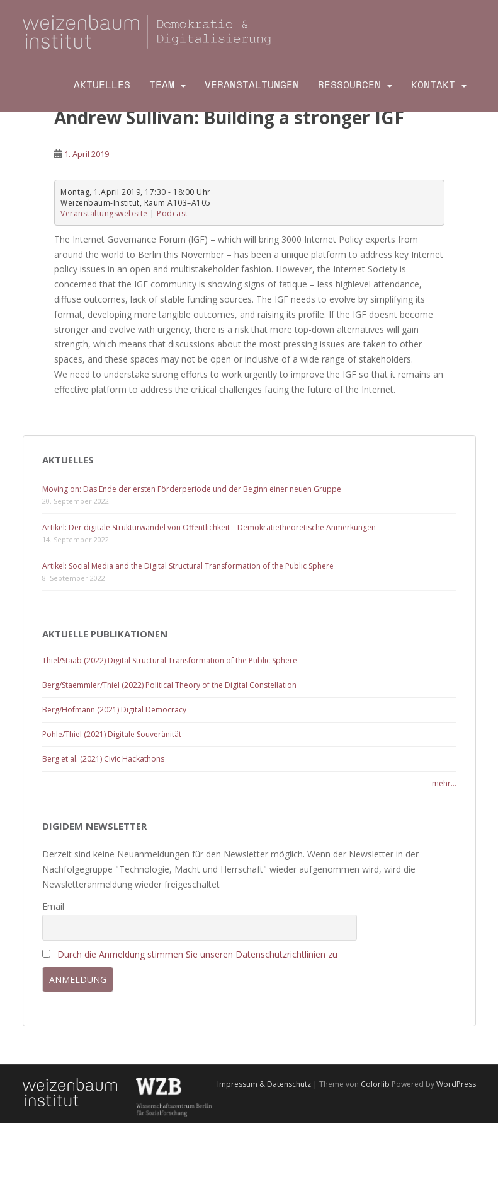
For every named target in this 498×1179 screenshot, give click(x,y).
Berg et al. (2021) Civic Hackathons (103, 758)
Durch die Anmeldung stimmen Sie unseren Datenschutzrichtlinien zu (197, 954)
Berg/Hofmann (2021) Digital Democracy (114, 709)
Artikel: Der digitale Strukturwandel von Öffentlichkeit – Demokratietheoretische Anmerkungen (209, 527)
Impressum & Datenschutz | (268, 1084)
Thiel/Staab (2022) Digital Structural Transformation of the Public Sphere (169, 660)
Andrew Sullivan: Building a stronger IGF (229, 117)
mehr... (444, 783)
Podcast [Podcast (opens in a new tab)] (172, 213)
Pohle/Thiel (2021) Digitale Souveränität (111, 734)
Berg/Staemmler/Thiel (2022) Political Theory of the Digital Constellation (169, 685)
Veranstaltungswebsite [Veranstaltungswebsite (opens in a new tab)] (104, 213)
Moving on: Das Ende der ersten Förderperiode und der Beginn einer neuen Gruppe (191, 489)
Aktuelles (102, 85)
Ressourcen (349, 85)
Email (53, 906)
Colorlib (375, 1084)
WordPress (456, 1084)
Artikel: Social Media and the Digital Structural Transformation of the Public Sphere (188, 565)
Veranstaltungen (252, 85)
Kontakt (433, 85)
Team (161, 85)
